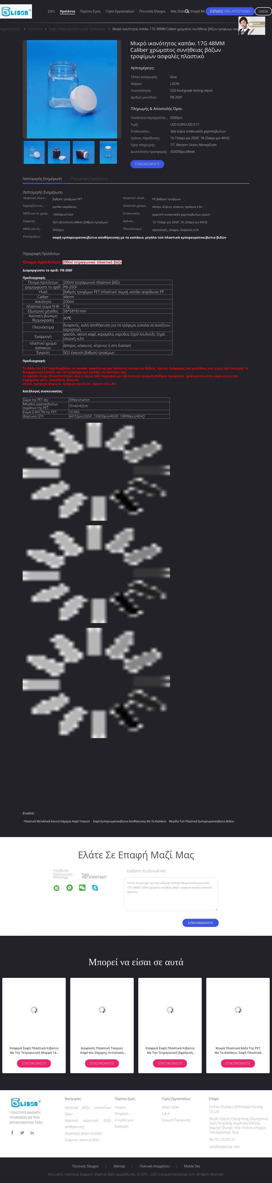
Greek (263, 11)
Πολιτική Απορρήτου (154, 1166)
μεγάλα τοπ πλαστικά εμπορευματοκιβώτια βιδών (201, 821)
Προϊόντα (67, 11)
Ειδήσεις (216, 11)
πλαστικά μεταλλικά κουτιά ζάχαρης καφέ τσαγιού (57, 821)
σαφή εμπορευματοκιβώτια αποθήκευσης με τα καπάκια (129, 821)
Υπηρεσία (121, 1113)
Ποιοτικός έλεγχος (152, 11)
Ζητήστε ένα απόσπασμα (230, 11)
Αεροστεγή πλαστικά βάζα (83, 1133)
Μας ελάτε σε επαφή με (188, 11)
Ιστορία (120, 1107)
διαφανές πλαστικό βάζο (82, 1140)
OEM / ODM (170, 1107)
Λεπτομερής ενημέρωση (42, 178)
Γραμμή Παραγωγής (176, 1120)
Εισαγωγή (122, 1126)
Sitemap (119, 1166)
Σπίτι (51, 11)
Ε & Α (165, 1113)
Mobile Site (192, 1166)
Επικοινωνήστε (147, 164)
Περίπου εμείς (90, 11)
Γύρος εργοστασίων (120, 11)
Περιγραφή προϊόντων (89, 178)
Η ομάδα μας (124, 1120)
